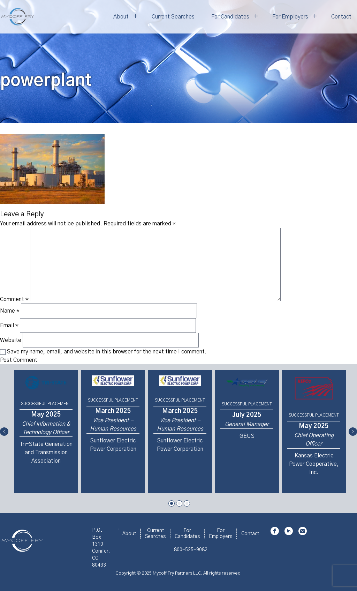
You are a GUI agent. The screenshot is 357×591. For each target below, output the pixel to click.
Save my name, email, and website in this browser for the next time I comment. (107, 351)
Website (10, 340)
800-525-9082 (190, 549)
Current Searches (173, 17)
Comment (14, 299)
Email (9, 325)
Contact (341, 17)
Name (10, 311)
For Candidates (230, 17)
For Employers (290, 17)
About (121, 17)
